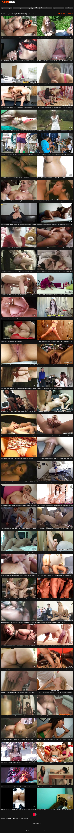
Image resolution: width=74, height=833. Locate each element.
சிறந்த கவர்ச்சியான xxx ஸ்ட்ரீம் (8, 2)
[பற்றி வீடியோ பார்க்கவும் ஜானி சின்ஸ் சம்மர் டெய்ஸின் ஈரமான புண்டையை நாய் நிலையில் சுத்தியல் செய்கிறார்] (19, 377)
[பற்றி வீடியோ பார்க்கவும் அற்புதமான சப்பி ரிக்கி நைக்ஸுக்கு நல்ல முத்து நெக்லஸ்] (55, 377)
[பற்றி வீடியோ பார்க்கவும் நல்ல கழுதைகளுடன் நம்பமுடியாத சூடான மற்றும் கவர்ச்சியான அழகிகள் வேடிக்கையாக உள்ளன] (55, 283)
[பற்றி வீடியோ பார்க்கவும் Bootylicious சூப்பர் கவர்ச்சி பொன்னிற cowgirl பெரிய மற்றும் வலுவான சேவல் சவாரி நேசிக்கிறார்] (19, 190)
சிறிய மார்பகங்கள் (58, 8)
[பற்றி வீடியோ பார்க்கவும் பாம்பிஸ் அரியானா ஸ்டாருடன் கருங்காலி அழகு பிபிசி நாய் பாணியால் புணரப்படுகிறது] (55, 330)
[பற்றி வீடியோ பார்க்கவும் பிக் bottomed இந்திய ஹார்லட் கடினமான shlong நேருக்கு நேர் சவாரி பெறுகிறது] (19, 49)
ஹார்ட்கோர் (35, 8)
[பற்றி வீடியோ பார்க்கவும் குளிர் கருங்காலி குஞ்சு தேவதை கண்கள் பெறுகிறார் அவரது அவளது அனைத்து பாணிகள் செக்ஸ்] (19, 120)
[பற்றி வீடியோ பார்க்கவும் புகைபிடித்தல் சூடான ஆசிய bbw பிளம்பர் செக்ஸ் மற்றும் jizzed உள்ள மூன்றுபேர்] (55, 752)
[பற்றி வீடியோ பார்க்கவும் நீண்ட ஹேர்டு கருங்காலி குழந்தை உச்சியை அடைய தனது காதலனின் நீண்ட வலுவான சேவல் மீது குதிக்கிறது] (19, 96)
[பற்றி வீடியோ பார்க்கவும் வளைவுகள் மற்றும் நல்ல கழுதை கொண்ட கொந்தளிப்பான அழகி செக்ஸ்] (19, 728)
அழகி (9, 8)
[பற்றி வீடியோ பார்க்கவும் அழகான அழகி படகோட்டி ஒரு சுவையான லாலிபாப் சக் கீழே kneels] (55, 775)
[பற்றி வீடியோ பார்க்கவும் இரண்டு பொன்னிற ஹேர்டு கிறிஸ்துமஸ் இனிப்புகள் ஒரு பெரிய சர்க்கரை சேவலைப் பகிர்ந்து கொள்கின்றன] (55, 190)
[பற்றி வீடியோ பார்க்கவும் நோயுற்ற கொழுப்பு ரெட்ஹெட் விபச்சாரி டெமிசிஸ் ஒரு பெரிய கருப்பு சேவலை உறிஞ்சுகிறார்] (19, 283)
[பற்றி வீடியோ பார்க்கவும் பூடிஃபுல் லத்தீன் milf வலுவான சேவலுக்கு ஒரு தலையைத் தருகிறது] (19, 588)
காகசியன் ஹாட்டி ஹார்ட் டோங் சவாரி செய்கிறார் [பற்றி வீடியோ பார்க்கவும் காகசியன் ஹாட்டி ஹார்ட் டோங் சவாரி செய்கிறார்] (12, 669)
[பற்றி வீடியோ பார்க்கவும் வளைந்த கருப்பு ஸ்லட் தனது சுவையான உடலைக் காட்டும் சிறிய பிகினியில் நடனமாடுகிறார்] (55, 798)
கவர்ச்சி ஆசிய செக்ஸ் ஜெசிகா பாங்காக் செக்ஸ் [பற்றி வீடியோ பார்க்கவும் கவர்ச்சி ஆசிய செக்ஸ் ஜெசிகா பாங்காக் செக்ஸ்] (11, 341)
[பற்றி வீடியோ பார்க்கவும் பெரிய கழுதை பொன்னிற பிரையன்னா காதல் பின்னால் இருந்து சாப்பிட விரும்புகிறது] (55, 143)
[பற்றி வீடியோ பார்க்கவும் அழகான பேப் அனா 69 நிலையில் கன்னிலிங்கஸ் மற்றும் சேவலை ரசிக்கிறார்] (55, 237)
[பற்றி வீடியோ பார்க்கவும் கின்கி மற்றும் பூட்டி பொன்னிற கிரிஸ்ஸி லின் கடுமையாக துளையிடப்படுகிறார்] (19, 354)
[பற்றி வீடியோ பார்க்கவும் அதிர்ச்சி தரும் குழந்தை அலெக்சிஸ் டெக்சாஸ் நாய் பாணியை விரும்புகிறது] (55, 26)
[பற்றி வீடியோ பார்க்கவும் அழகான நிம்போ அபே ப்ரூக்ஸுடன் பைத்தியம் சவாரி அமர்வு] (19, 26)
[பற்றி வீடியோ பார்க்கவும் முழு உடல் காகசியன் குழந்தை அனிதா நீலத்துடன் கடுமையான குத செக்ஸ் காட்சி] (19, 611)
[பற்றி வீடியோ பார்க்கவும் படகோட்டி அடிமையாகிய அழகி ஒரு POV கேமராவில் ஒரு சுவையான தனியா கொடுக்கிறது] (55, 681)
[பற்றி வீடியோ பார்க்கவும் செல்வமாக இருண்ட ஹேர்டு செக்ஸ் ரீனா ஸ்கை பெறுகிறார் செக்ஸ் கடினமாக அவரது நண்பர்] (19, 564)
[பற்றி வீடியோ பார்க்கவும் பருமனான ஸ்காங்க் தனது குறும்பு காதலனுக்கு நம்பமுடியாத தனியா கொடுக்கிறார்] (19, 634)
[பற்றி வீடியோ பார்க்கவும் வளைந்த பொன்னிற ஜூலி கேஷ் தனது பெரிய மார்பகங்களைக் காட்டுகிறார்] (55, 307)
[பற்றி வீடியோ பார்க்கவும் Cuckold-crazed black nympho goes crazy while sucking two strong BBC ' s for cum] (55, 658)
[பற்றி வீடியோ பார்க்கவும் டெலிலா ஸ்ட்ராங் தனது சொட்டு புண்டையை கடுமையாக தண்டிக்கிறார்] (55, 634)
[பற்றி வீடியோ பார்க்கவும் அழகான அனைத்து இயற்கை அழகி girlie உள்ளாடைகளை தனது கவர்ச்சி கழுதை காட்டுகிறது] (55, 73)
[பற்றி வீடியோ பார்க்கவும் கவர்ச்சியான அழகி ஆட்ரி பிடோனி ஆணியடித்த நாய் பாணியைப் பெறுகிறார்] (19, 517)
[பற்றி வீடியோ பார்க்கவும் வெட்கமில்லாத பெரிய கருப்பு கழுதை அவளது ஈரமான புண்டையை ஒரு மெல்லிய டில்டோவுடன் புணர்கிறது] (55, 424)
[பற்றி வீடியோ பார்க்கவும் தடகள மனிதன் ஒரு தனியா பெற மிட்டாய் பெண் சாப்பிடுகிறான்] (55, 166)
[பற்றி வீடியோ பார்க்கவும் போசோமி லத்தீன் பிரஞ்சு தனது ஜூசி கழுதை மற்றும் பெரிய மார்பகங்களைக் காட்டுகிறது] (55, 517)
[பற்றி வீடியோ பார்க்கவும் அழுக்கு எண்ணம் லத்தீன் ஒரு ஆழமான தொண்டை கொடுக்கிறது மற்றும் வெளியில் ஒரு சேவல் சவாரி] (19, 143)
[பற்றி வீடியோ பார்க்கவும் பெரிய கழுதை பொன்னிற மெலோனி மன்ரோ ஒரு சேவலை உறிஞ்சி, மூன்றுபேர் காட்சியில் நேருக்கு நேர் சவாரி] (19, 752)
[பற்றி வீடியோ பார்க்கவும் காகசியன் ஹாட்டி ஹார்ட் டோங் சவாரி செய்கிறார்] (19, 658)
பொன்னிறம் (69, 8)
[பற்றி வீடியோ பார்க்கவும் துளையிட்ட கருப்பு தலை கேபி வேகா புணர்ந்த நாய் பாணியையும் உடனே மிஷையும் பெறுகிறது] (55, 49)
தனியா (4, 8)
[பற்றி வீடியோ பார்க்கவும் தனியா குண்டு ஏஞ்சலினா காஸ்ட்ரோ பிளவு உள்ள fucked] (55, 541)
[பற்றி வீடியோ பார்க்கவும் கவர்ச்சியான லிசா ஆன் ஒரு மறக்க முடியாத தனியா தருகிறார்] (55, 611)
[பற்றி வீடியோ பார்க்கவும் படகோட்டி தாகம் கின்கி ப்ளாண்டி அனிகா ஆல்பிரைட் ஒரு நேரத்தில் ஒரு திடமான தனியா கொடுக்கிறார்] (19, 541)
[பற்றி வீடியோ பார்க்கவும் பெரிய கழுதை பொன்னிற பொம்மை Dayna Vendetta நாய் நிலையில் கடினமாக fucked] (55, 447)
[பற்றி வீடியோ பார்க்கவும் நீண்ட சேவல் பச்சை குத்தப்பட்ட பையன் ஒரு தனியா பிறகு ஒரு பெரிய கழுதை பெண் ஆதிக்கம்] (55, 564)
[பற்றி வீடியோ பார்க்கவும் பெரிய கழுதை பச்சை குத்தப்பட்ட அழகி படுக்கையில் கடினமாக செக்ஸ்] (19, 447)
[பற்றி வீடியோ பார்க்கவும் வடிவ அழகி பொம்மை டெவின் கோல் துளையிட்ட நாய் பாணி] (19, 166)
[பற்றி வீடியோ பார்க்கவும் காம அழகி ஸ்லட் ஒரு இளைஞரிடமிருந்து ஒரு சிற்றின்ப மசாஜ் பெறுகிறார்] (19, 260)
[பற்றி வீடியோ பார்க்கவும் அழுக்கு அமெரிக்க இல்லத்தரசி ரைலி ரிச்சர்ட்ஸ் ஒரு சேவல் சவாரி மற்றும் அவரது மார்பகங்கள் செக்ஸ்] (55, 213)
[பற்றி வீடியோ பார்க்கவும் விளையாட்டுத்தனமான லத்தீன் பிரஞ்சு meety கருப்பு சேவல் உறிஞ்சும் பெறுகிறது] (19, 798)
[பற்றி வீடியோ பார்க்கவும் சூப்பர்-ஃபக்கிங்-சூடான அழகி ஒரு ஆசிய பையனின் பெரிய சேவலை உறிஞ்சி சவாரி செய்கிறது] (19, 307)
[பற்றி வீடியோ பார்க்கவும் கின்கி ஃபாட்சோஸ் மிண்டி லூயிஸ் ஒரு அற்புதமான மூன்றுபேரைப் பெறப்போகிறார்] (55, 120)
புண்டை (16, 8)
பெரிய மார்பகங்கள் (46, 8)
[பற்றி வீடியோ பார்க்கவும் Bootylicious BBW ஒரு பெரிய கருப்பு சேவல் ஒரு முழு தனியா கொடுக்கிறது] (19, 681)
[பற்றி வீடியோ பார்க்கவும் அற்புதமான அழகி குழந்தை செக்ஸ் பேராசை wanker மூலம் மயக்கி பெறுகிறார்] (19, 400)
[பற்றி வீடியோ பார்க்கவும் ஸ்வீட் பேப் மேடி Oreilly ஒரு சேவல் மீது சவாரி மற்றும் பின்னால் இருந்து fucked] (55, 728)
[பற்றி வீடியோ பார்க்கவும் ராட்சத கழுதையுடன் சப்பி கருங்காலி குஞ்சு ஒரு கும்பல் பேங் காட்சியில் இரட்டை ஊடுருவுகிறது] (19, 471)
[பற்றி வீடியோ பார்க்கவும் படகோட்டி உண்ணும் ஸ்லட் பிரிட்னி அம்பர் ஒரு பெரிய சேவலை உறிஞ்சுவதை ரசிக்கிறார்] (19, 494)
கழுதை (28, 8)
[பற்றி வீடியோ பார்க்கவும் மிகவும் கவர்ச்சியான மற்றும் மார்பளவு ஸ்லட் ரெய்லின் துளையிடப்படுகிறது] (19, 705)
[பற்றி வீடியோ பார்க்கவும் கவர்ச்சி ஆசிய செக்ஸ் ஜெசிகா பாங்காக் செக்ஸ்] (19, 330)
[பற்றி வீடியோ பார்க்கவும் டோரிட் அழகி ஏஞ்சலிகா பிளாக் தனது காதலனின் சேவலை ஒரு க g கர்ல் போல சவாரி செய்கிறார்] (55, 588)
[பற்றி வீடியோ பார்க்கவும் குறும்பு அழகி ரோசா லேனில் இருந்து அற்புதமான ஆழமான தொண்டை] (19, 775)
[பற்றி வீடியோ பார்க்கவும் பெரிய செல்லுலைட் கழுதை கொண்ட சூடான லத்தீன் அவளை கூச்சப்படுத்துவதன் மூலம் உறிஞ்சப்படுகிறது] (19, 213)
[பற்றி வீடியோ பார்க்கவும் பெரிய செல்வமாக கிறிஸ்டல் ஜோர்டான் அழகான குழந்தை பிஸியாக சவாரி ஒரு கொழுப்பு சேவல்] (55, 471)
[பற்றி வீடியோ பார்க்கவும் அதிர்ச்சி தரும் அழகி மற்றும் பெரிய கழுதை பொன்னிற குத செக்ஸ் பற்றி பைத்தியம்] (55, 400)
